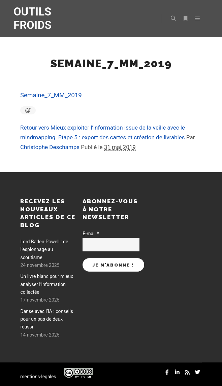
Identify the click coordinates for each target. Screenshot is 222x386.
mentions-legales (38, 376)
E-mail (91, 233)
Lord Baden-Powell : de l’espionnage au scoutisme (44, 249)
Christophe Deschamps (50, 147)
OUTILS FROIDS (32, 18)
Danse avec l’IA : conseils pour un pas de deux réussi (46, 319)
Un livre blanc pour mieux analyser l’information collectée (46, 284)
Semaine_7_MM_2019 (51, 95)
